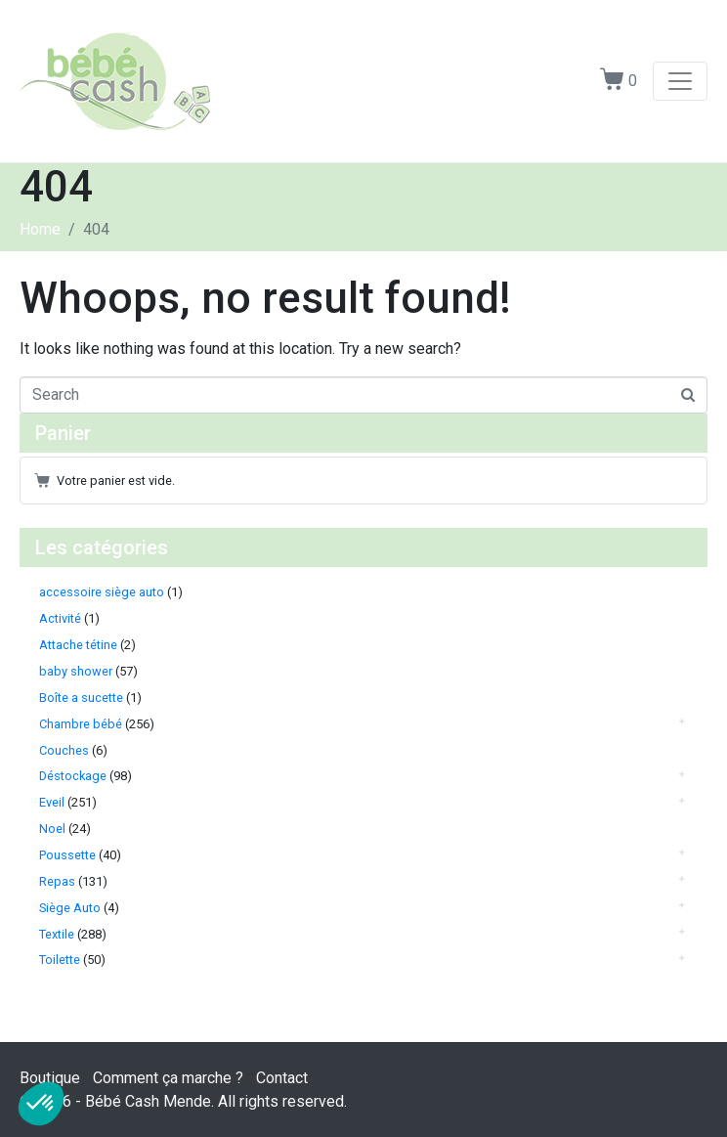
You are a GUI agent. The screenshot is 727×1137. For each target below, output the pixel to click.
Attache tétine (78, 644)
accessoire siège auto (101, 592)
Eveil (51, 802)
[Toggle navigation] (680, 81)
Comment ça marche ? (168, 1078)
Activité (60, 618)
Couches (64, 750)
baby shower (75, 671)
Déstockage (73, 775)
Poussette (67, 855)
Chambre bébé (80, 724)
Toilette (59, 959)
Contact (282, 1078)
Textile (56, 934)
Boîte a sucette (81, 697)
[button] (41, 1103)
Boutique (50, 1078)
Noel (52, 828)
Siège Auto (70, 907)
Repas (57, 881)
